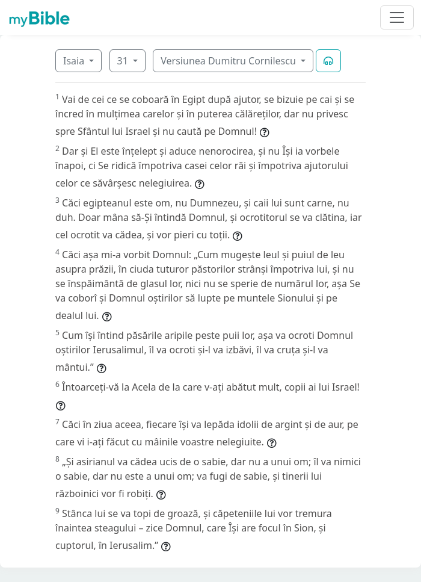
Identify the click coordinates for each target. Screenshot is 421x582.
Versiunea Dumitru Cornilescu (229, 60)
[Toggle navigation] (397, 17)
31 (124, 60)
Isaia (75, 60)
